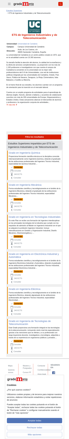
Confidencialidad (44, 370)
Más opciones (34, 434)
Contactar (41, 366)
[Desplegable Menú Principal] (9, 4)
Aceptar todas (34, 420)
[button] (34, 105)
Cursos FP (27, 372)
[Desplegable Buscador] (60, 4)
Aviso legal (42, 374)
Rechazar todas (34, 427)
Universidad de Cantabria (27, 44)
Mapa (10, 366)
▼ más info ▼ (11, 105)
